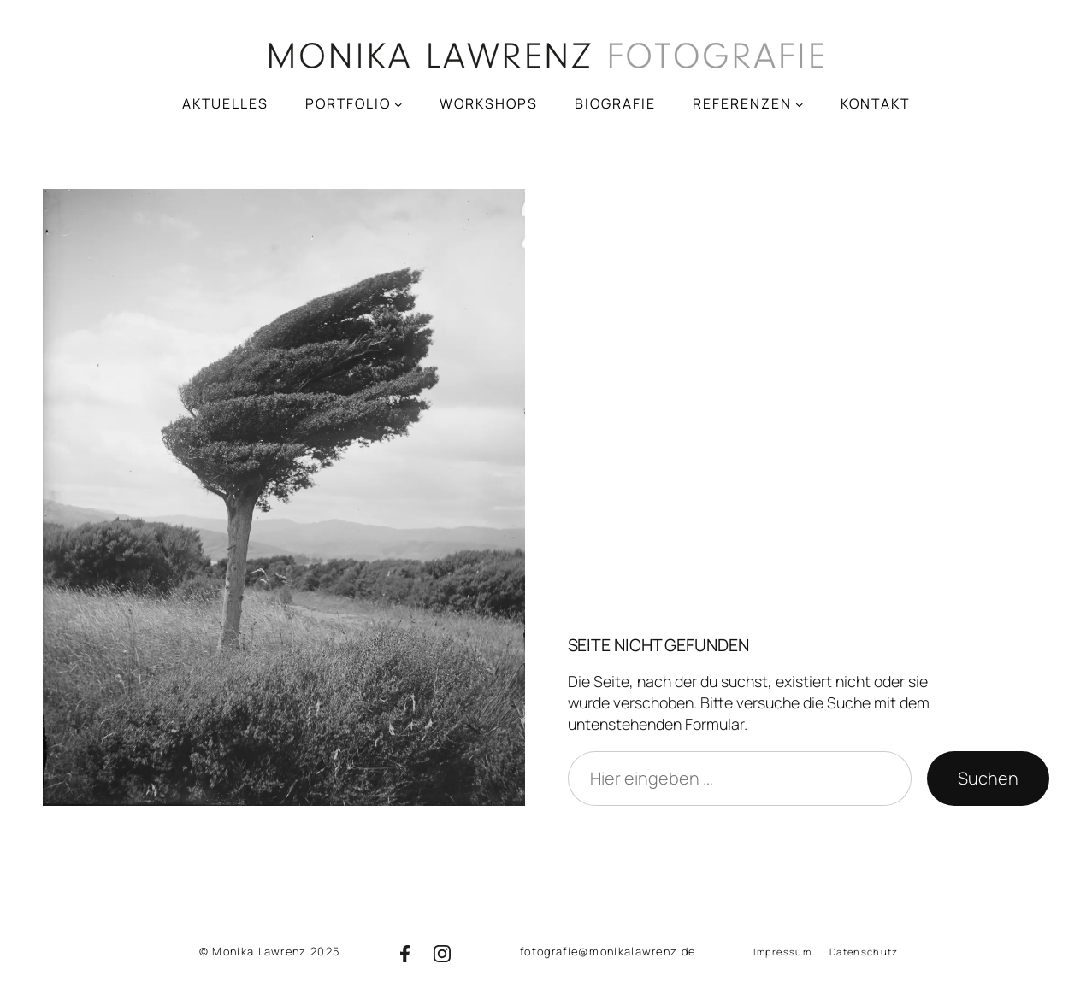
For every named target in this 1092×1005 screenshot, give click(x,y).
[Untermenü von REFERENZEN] (799, 103)
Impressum (782, 951)
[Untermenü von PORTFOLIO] (398, 103)
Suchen (988, 778)
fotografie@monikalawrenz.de (607, 951)
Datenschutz (863, 951)
